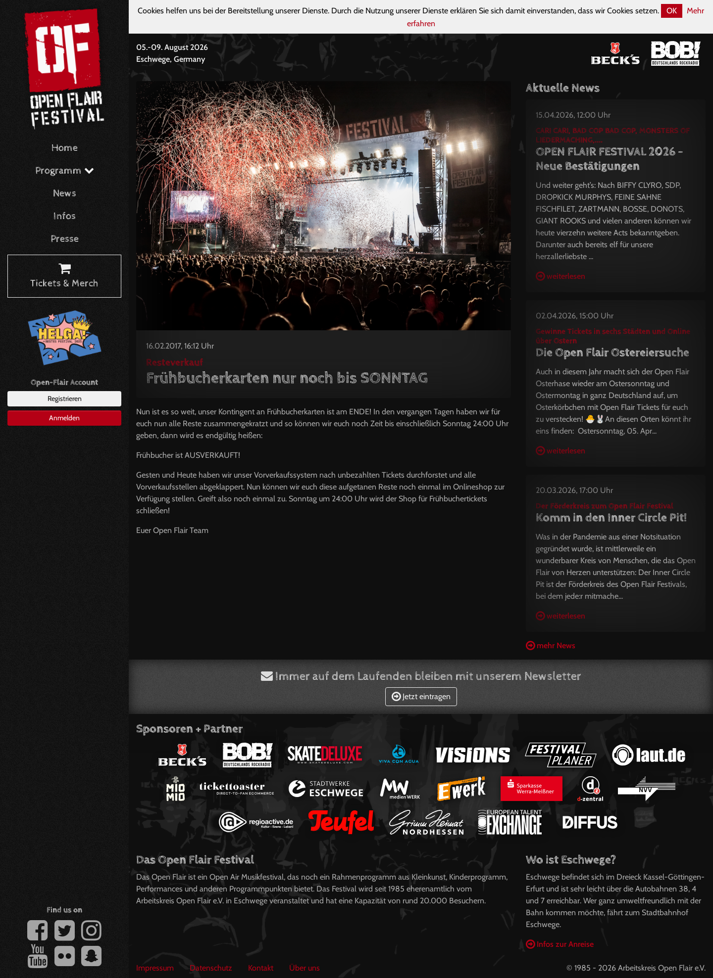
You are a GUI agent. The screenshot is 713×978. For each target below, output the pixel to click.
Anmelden (64, 417)
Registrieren (65, 398)
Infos (64, 216)
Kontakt (260, 968)
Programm (64, 171)
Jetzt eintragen (421, 696)
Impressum (155, 968)
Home (64, 148)
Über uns (304, 968)
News (64, 193)
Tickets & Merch (64, 276)
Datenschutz (211, 968)
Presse (65, 239)
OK (671, 10)
